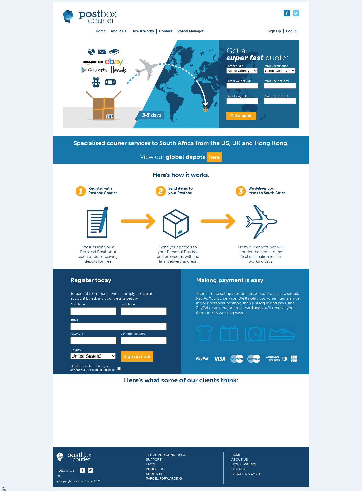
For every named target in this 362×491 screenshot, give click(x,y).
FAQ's (150, 464)
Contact (165, 31)
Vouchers (155, 469)
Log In (291, 31)
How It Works (143, 31)
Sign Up (274, 31)
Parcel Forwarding (164, 478)
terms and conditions (100, 370)
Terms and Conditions (166, 455)
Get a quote (241, 116)
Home (100, 31)
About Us (118, 31)
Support (154, 459)
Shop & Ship (156, 474)
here (214, 157)
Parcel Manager (190, 31)
